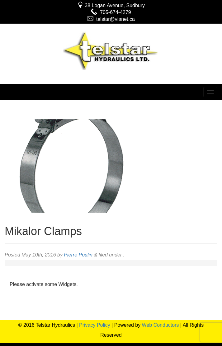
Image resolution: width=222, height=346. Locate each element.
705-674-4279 (111, 12)
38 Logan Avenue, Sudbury (111, 5)
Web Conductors (160, 325)
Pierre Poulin (78, 254)
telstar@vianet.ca (111, 19)
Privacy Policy (94, 325)
